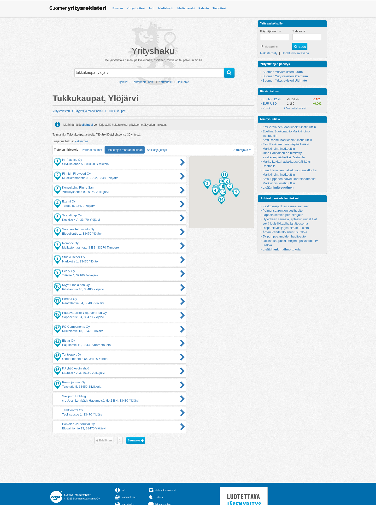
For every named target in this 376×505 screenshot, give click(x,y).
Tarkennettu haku (143, 82)
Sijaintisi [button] (123, 82)
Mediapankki (186, 8)
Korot (266, 108)
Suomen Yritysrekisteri (283, 72)
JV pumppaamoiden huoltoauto (284, 236)
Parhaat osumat (92, 150)
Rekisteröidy (268, 53)
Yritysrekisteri (61, 111)
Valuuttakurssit (296, 108)
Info (151, 8)
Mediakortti (166, 8)
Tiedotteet (219, 8)
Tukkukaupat (117, 111)
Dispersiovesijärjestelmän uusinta (286, 228)
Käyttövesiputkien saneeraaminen (286, 206)
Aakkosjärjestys (157, 150)
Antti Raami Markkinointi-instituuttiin (287, 140)
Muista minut (271, 46)
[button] (236, 193)
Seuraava (136, 440)
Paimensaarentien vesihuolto (283, 210)
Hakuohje (183, 82)
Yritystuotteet (136, 8)
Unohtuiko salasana (295, 53)
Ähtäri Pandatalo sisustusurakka (285, 232)
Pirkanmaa (81, 141)
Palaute (204, 8)
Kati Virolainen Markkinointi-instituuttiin (289, 127)
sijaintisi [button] (87, 124)
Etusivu (117, 8)
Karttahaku (166, 82)
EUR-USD (270, 103)
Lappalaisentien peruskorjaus (283, 215)
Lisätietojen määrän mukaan (124, 150)
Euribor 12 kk (272, 99)
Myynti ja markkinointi (89, 111)
